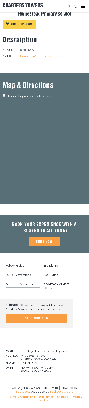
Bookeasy (22, 391)
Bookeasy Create (61, 391)
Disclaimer (46, 397)
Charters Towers (23, 6)
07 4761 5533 (29, 363)
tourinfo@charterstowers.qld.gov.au (45, 351)
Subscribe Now (36, 318)
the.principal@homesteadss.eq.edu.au (42, 56)
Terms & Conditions (21, 397)
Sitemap (62, 397)
